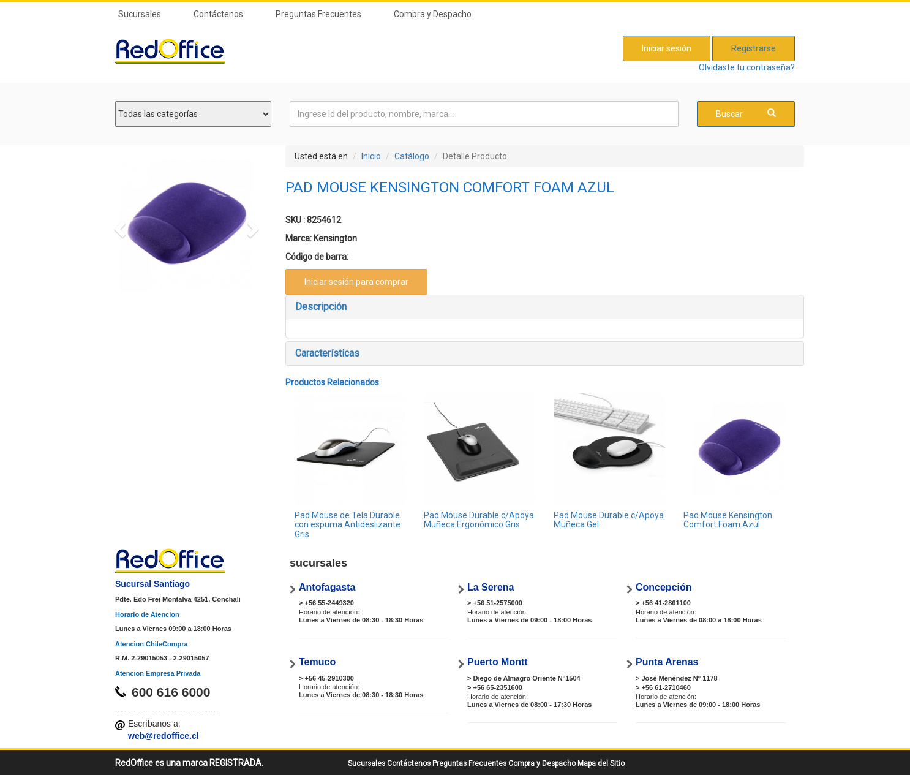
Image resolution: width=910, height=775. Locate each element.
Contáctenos (218, 14)
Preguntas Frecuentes (318, 14)
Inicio (371, 156)
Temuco (317, 662)
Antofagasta (327, 587)
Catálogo (411, 156)
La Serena (490, 587)
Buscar (746, 113)
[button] (118, 225)
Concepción (664, 587)
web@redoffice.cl (163, 736)
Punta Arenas (667, 662)
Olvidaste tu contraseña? (747, 67)
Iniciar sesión (666, 48)
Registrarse (753, 48)
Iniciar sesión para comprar (356, 282)
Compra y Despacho (433, 14)
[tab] (545, 307)
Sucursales (139, 14)
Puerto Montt (497, 662)
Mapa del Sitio (601, 763)
